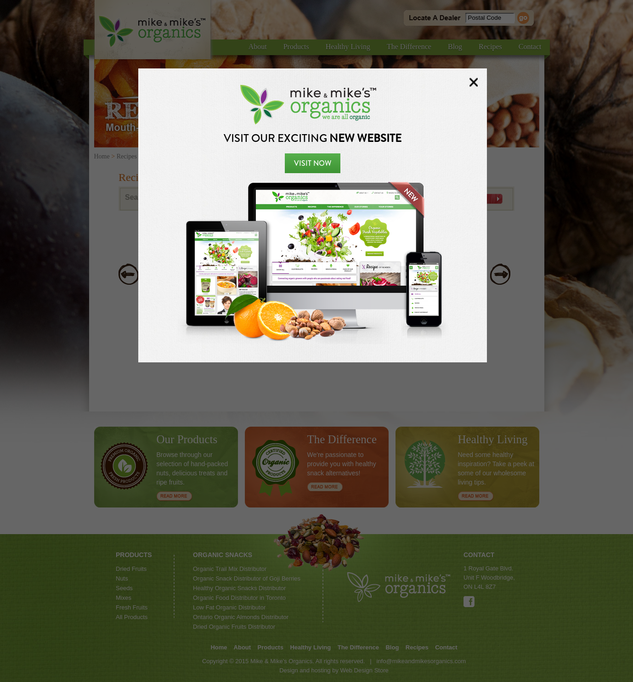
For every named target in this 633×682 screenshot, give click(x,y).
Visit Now (312, 163)
